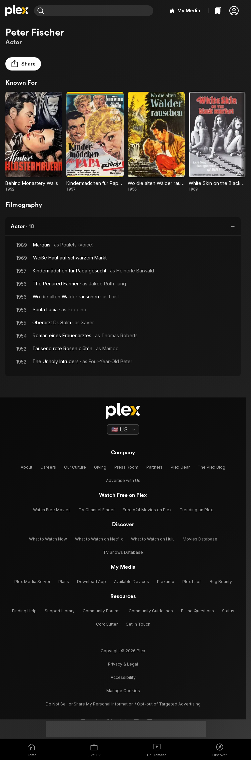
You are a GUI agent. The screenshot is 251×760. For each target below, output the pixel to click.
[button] (234, 10)
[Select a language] (123, 429)
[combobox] (99, 10)
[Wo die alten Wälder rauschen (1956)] (156, 142)
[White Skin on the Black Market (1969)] (217, 142)
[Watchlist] (218, 10)
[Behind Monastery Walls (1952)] (33, 142)
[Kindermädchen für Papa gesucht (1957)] (94, 142)
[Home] (17, 10)
